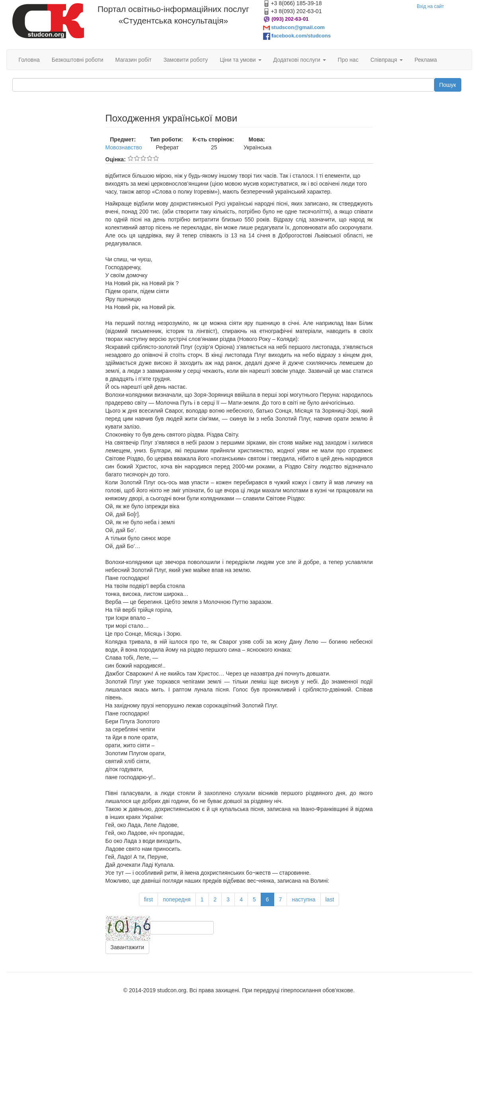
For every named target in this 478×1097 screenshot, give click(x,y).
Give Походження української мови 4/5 (149, 158)
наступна (303, 899)
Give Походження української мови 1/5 (130, 158)
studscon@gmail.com (298, 27)
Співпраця (387, 60)
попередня (176, 899)
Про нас (348, 60)
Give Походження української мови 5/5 (156, 158)
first (148, 899)
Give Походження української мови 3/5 (143, 158)
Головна (29, 60)
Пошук (447, 85)
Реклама (426, 60)
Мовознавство (123, 147)
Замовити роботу (186, 60)
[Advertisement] (53, 153)
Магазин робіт (133, 60)
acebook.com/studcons (301, 36)
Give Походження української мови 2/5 (137, 158)
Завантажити (127, 947)
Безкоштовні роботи (77, 60)
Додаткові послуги (299, 60)
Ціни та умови (240, 60)
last (330, 899)
